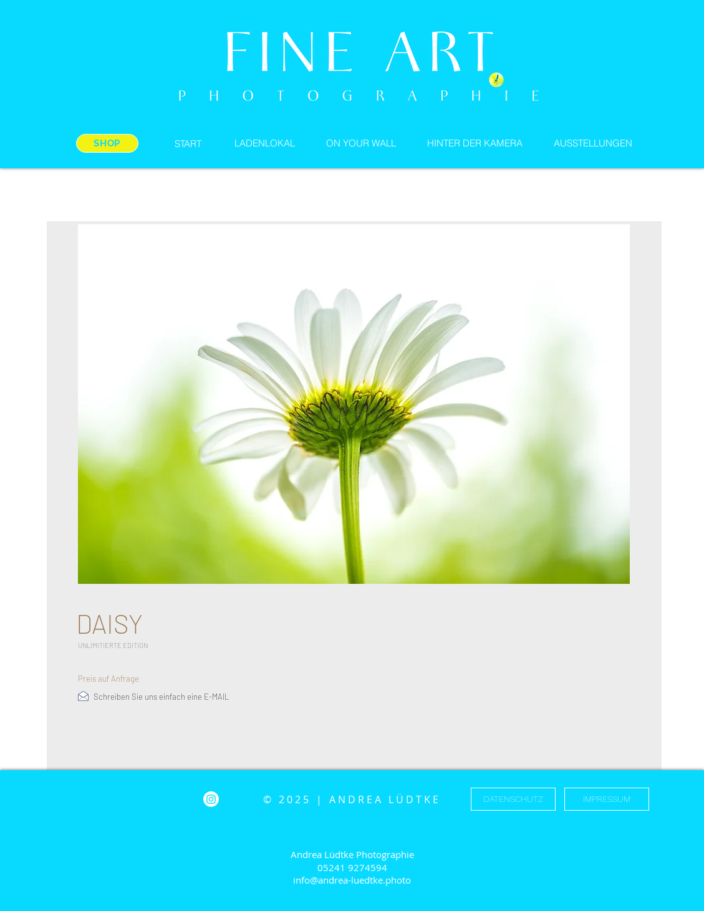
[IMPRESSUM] (606, 799)
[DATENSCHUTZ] (513, 799)
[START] (188, 143)
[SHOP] (107, 143)
